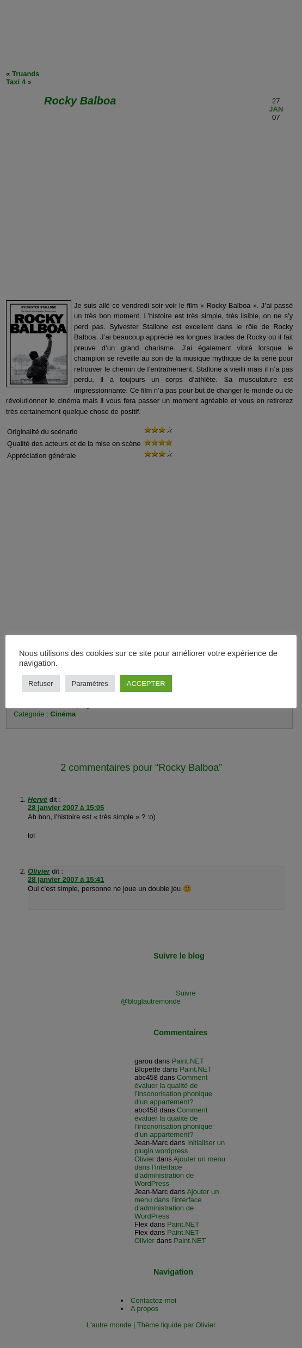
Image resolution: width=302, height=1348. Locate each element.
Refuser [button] (40, 683)
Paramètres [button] (90, 683)
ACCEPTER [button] (146, 683)
